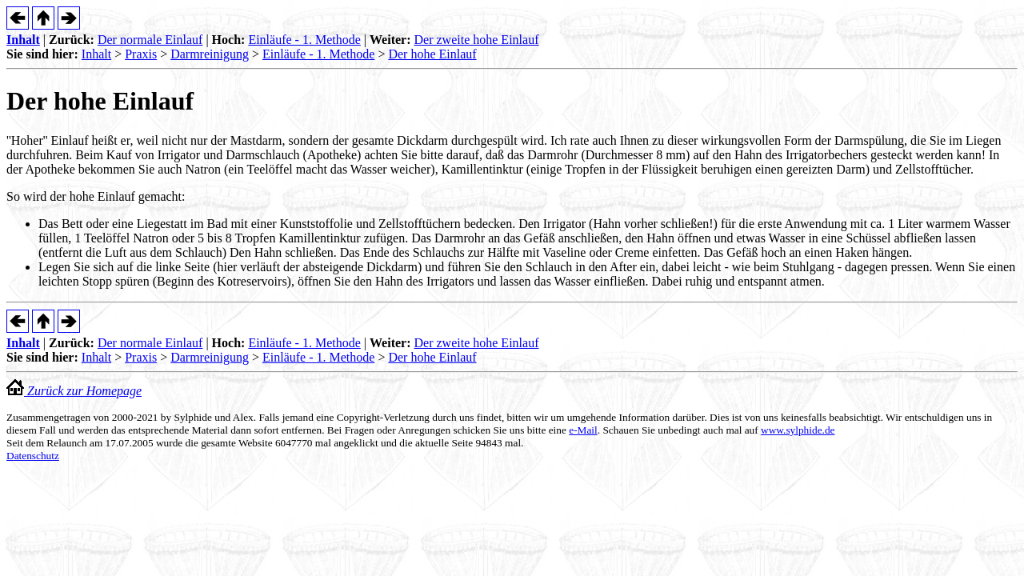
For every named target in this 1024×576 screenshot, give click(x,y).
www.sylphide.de (797, 430)
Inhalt (23, 39)
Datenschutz (32, 456)
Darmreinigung (209, 54)
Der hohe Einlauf (432, 54)
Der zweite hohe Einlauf (476, 39)
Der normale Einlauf (150, 39)
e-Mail (583, 430)
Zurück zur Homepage (74, 391)
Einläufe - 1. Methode (304, 39)
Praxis (141, 54)
